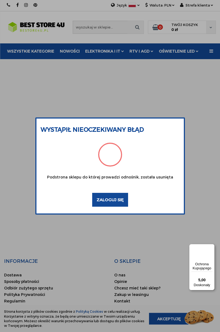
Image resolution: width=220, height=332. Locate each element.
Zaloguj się (110, 199)
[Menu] (211, 247)
